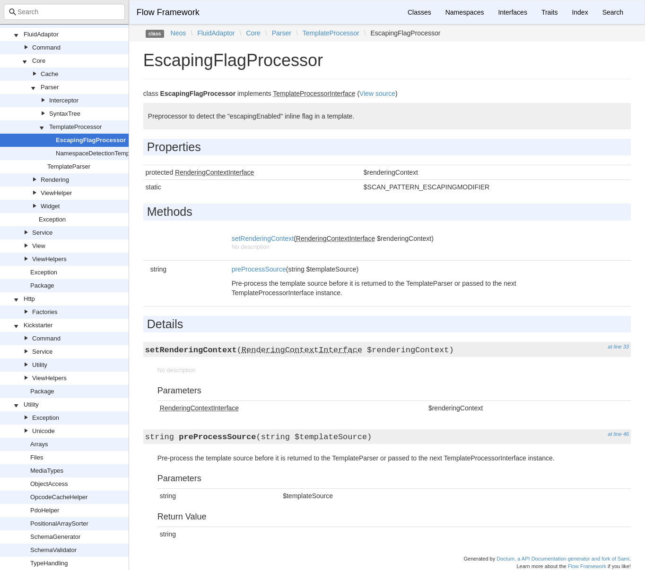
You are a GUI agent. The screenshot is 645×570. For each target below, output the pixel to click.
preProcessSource (259, 269)
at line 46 (618, 434)
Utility (39, 364)
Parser (50, 87)
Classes (419, 12)
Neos (178, 33)
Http (29, 298)
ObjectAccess (49, 483)
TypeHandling (49, 563)
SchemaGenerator (55, 536)
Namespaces (464, 12)
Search (612, 12)
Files (36, 457)
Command (46, 47)
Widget (50, 206)
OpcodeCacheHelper (58, 497)
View (38, 245)
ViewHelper (56, 192)
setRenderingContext (263, 238)
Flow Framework (168, 12)
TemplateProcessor (75, 126)
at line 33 (618, 346)
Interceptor (63, 100)
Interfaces (512, 12)
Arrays (39, 444)
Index (580, 12)
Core (38, 60)
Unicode (43, 430)
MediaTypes (46, 470)
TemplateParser (68, 166)
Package (42, 285)
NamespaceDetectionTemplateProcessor (111, 153)
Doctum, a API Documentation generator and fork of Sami (563, 558)
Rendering (55, 179)
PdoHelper (44, 510)
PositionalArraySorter (59, 523)
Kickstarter (38, 325)
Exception (52, 219)
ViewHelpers (49, 259)
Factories (44, 311)
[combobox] (64, 12)
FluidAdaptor (41, 34)
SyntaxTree (64, 113)
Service (42, 232)
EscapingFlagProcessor (91, 140)
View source (377, 93)
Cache (50, 73)
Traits (549, 12)
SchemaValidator (53, 549)
